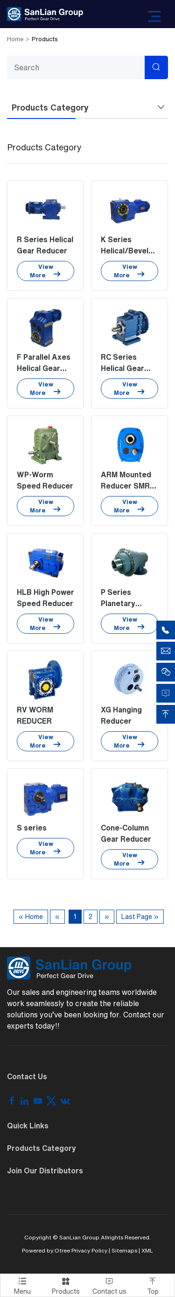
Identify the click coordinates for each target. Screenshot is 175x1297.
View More (45, 271)
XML (147, 1250)
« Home (31, 916)
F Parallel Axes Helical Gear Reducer (43, 368)
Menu (22, 1284)
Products (65, 1284)
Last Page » (140, 916)
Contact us (109, 1284)
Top (153, 1284)
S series (32, 827)
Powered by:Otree (46, 1250)
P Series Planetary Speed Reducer (129, 603)
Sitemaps (124, 1250)
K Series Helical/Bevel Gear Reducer (126, 251)
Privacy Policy (89, 1250)
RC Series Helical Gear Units (122, 368)
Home (15, 39)
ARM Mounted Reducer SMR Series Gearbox (129, 486)
